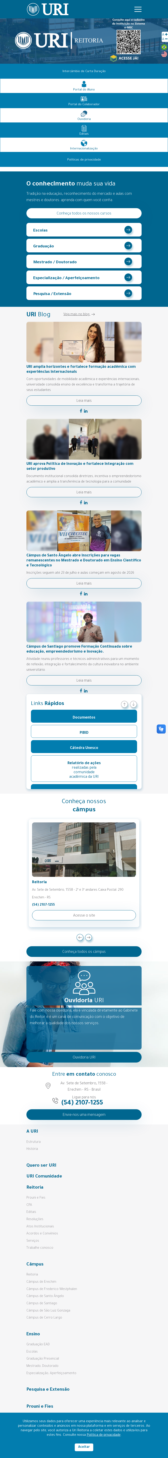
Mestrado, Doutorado (42, 1366)
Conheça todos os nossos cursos (84, 214)
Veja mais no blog (79, 315)
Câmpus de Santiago (41, 1304)
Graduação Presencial (42, 1359)
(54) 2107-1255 (43, 905)
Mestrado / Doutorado (55, 262)
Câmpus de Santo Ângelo (45, 1296)
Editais (31, 1212)
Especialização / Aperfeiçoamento (66, 278)
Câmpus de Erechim (41, 1282)
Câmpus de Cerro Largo (44, 1318)
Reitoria (32, 1275)
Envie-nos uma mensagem (84, 1115)
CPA (29, 1205)
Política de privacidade (104, 1435)
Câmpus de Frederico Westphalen (51, 1289)
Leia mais (84, 401)
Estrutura (33, 1142)
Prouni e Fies (35, 1198)
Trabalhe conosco (39, 1248)
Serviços (32, 1241)
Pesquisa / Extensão (52, 294)
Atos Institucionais (40, 1227)
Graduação (43, 246)
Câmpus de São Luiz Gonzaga (48, 1311)
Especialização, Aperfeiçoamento (51, 1373)
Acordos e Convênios (42, 1234)
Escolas (40, 231)
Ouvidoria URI (84, 1058)
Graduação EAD (38, 1345)
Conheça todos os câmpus (84, 952)
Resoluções (34, 1220)
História (32, 1149)
